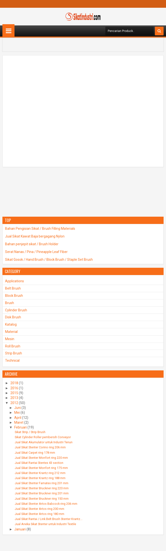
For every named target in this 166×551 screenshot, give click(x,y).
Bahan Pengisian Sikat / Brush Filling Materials (40, 228)
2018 (14, 383)
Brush (9, 303)
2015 (14, 393)
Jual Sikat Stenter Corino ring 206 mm (40, 447)
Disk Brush (13, 317)
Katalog (11, 324)
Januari (20, 529)
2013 (14, 398)
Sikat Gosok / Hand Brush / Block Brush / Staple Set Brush (49, 259)
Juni (17, 408)
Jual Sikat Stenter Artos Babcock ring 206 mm (46, 503)
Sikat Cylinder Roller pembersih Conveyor (43, 437)
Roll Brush (12, 346)
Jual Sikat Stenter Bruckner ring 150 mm (42, 498)
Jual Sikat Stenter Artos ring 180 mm (39, 514)
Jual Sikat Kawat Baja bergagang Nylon (35, 236)
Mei (17, 412)
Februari (20, 427)
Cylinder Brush (16, 310)
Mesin (9, 339)
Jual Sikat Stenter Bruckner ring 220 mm (42, 488)
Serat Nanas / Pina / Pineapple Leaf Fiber (36, 252)
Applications (14, 281)
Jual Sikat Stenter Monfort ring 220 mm (41, 457)
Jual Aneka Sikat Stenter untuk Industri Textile (45, 524)
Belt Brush (13, 288)
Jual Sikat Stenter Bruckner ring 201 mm (42, 493)
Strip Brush (13, 353)
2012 (14, 403)
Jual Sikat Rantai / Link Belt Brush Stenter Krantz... (48, 519)
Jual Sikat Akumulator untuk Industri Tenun (43, 442)
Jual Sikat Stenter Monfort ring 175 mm (41, 468)
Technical (12, 360)
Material (11, 332)
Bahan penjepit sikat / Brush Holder (31, 244)
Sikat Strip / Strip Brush (30, 432)
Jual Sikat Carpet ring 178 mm (35, 452)
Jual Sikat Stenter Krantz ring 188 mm (40, 478)
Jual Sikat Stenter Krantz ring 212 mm (40, 473)
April (17, 418)
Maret (18, 422)
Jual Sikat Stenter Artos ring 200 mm (39, 509)
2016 (14, 388)
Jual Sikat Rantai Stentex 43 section (39, 463)
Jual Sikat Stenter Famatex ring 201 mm (41, 483)
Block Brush (14, 296)
